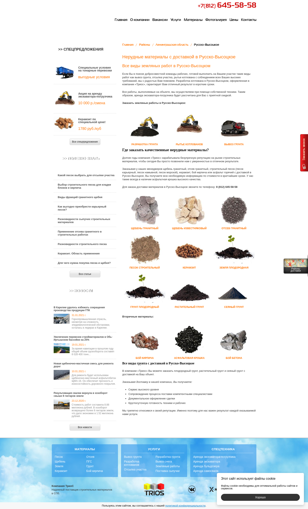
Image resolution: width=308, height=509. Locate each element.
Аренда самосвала (206, 471)
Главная (121, 20)
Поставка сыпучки (168, 471)
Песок (59, 456)
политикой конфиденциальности (185, 505)
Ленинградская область (172, 45)
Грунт (90, 466)
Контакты (248, 20)
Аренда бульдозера (206, 466)
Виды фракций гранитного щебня (80, 197)
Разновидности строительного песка (82, 244)
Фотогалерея (216, 20)
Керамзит (61, 471)
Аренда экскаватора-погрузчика (214, 456)
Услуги (176, 20)
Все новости (85, 427)
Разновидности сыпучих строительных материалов (84, 221)
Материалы (193, 20)
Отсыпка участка (135, 469)
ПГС (89, 461)
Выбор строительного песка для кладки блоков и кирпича (84, 186)
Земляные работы (168, 466)
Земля (59, 466)
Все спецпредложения (85, 141)
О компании (139, 20)
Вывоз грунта (133, 456)
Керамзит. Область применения (79, 253)
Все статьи (85, 274)
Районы (144, 45)
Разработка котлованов (131, 463)
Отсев (90, 456)
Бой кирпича (94, 471)
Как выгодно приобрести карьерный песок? (82, 208)
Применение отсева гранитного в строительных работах (80, 233)
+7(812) (227, 6)
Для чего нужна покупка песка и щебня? (84, 262)
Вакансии (160, 20)
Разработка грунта (168, 456)
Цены (234, 20)
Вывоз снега (164, 461)
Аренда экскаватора (206, 461)
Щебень (60, 461)
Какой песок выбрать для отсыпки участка (86, 175)
